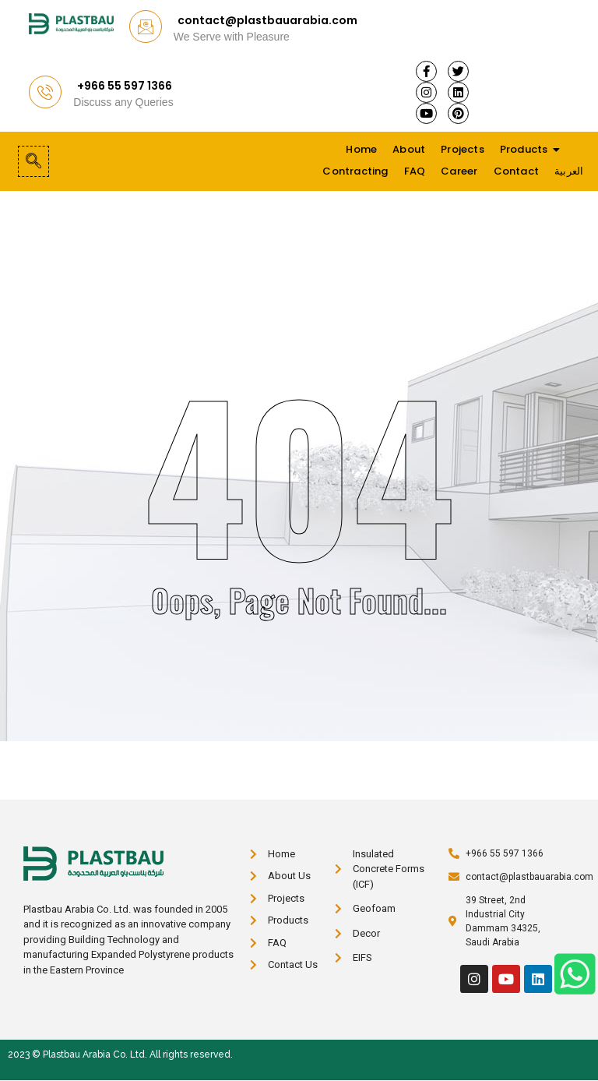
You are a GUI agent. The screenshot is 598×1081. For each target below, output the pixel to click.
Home (361, 149)
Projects (462, 149)
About (408, 149)
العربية (568, 171)
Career (459, 171)
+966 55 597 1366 (124, 86)
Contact (516, 171)
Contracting (355, 171)
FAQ (415, 171)
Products (525, 149)
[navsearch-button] (33, 161)
